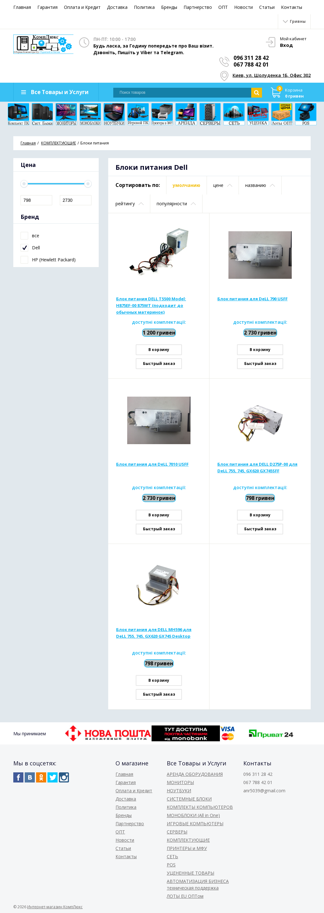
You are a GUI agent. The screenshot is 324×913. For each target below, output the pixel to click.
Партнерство (198, 7)
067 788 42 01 (251, 64)
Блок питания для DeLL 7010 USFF (152, 464)
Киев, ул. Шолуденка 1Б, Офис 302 (272, 75)
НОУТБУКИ (179, 791)
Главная (22, 7)
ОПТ (223, 7)
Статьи (267, 7)
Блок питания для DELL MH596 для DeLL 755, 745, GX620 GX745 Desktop (153, 633)
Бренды (169, 7)
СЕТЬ (172, 856)
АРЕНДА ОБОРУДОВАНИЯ (195, 774)
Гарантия (47, 7)
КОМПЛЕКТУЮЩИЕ (188, 840)
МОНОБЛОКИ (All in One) (193, 815)
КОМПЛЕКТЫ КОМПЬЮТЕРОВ (200, 807)
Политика (144, 7)
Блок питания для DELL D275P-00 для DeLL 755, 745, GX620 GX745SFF (257, 467)
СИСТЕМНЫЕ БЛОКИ (189, 799)
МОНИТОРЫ (180, 782)
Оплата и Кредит (82, 7)
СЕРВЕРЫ (177, 832)
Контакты (291, 7)
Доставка (117, 7)
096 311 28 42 (251, 57)
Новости (243, 7)
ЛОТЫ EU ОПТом (185, 896)
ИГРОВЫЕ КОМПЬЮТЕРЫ (195, 823)
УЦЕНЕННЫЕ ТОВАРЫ (190, 873)
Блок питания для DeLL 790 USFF (252, 299)
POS (171, 865)
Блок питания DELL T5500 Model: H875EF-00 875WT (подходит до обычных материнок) (151, 305)
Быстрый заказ (159, 363)
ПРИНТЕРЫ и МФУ (187, 848)
